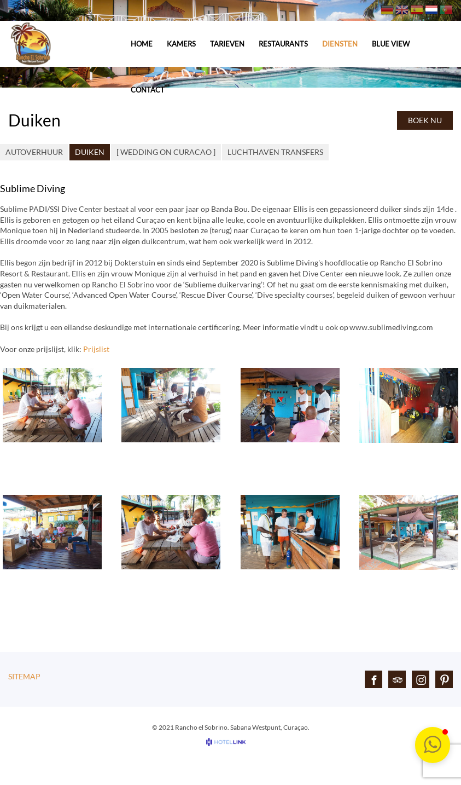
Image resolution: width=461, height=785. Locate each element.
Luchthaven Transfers (275, 152)
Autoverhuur (34, 152)
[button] (432, 745)
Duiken (89, 152)
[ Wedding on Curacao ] (165, 152)
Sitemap (24, 676)
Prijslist (96, 349)
